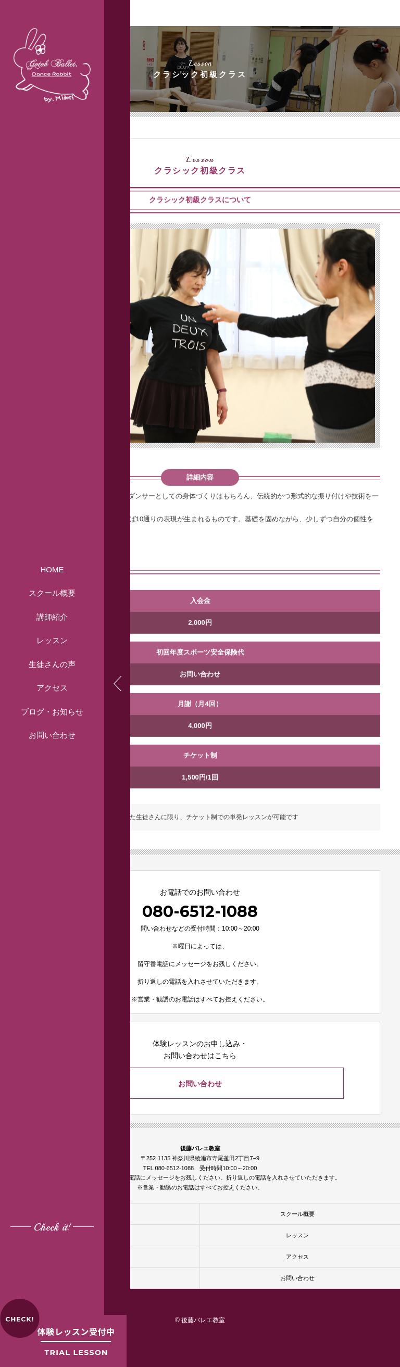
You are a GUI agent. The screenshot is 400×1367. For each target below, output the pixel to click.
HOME (52, 569)
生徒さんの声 (52, 664)
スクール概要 (52, 592)
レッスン (52, 640)
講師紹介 (52, 616)
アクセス (52, 687)
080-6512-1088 (200, 911)
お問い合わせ (52, 735)
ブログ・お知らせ (52, 711)
